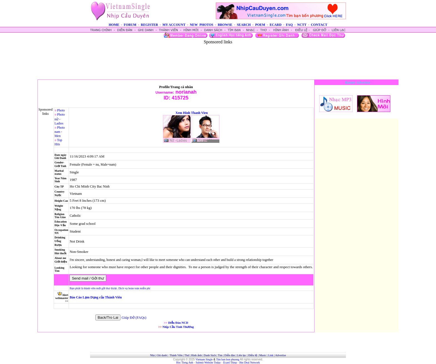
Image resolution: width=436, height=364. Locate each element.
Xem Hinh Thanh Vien (191, 113)
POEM (260, 25)
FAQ (289, 25)
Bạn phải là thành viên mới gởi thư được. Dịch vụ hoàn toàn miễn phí (110, 288)
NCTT (301, 25)
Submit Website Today (208, 362)
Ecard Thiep (230, 362)
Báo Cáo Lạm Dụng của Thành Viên (96, 297)
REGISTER (149, 25)
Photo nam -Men (59, 132)
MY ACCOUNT (173, 25)
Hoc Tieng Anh (184, 362)
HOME (114, 25)
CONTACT (319, 25)
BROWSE (225, 25)
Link (270, 355)
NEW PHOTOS (201, 25)
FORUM (130, 25)
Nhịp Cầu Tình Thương (178, 326)
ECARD (276, 25)
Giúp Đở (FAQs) (134, 317)
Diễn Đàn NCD (178, 322)
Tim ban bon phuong (227, 359)
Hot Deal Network (249, 362)
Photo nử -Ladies (59, 119)
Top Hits (58, 142)
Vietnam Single (204, 359)
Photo (61, 110)
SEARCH (244, 25)
